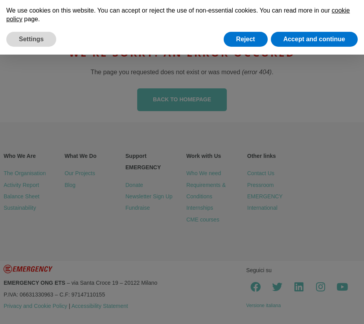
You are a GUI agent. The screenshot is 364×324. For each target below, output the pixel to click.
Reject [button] (245, 39)
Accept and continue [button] (314, 39)
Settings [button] (31, 39)
